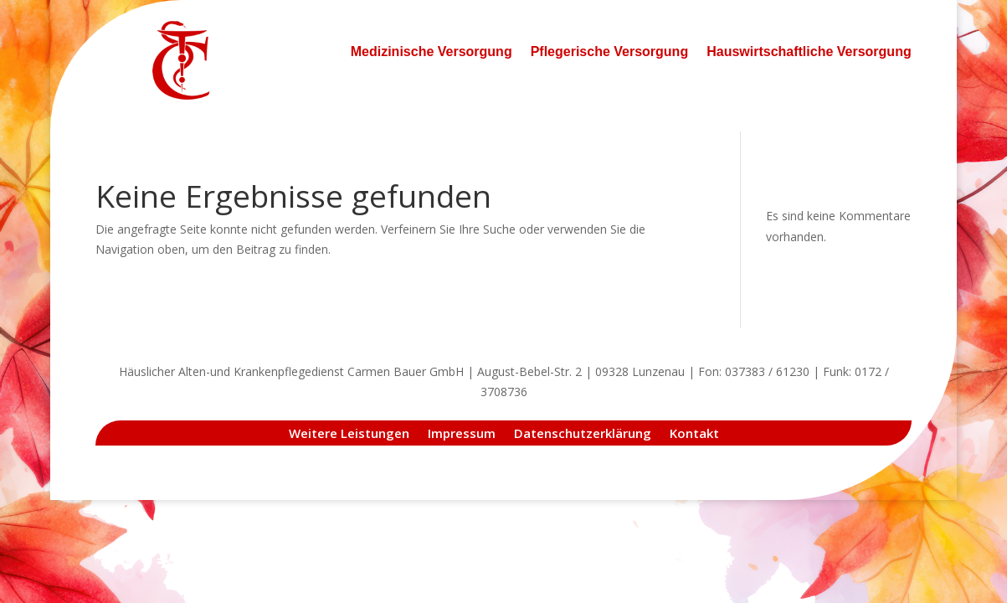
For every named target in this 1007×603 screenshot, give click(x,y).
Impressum (462, 432)
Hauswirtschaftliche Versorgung (809, 51)
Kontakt (694, 432)
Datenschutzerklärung (582, 432)
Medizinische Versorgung (431, 51)
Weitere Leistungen (349, 432)
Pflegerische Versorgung (610, 51)
